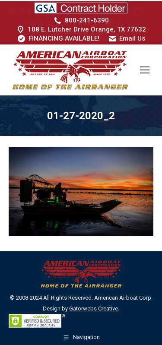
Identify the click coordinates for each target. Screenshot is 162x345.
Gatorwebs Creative (93, 307)
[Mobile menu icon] (144, 68)
